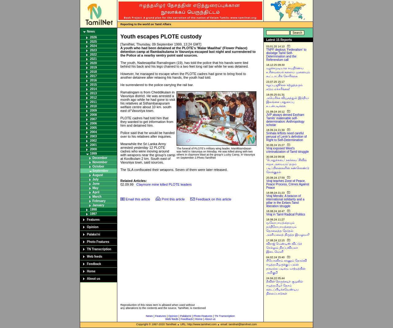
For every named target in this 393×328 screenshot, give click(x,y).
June (95, 183)
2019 (93, 67)
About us (93, 278)
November (99, 162)
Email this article (138, 199)
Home (91, 271)
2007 (93, 119)
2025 (93, 41)
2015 (93, 84)
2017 (93, 76)
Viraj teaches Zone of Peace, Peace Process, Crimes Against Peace (287, 184)
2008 (93, 115)
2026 (93, 37)
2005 (93, 127)
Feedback (94, 264)
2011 (93, 102)
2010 (93, 106)
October (98, 166)
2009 (93, 110)
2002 (93, 140)
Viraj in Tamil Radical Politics (285, 214)
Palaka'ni (93, 234)
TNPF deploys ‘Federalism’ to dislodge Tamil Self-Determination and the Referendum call (286, 54)
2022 (93, 54)
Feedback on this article (213, 199)
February (99, 201)
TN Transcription (99, 249)
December (99, 158)
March (96, 196)
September (100, 170)
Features (93, 219)
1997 (93, 213)
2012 (93, 97)
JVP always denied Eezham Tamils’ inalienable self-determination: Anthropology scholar (285, 120)
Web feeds (94, 256)
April (95, 192)
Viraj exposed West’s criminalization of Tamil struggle (287, 150)
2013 (93, 93)
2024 (93, 46)
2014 (93, 89)
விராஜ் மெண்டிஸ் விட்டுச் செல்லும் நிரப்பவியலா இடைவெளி (284, 247)
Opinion (93, 227)
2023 (93, 50)
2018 (93, 71)
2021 (93, 59)
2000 (93, 149)
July (95, 179)
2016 (93, 80)
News (91, 31)
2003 (93, 136)
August (97, 175)
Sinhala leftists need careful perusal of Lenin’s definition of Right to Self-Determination (286, 137)
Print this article (173, 199)
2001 (93, 145)
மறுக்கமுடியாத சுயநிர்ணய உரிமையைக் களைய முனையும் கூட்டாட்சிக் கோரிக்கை (288, 72)
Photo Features (98, 241)
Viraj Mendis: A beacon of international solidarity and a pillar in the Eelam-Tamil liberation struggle (285, 201)
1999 (93, 153)
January (98, 205)
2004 (93, 132)
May (95, 188)
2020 (93, 63)
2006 (93, 123)
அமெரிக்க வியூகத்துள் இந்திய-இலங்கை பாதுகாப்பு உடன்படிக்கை (287, 102)
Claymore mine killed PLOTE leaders (164, 184)
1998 (93, 209)
